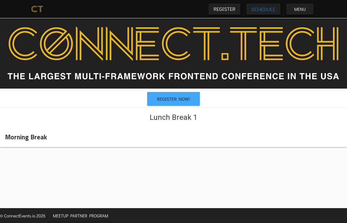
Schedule (263, 9)
